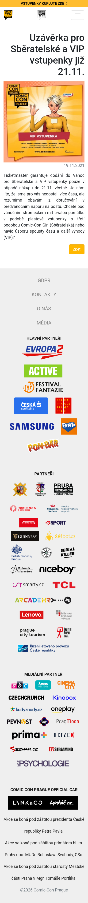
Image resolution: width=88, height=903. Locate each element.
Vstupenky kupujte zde (44, 3)
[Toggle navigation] (77, 15)
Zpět (76, 249)
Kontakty (44, 294)
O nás (44, 309)
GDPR (44, 280)
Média (44, 323)
